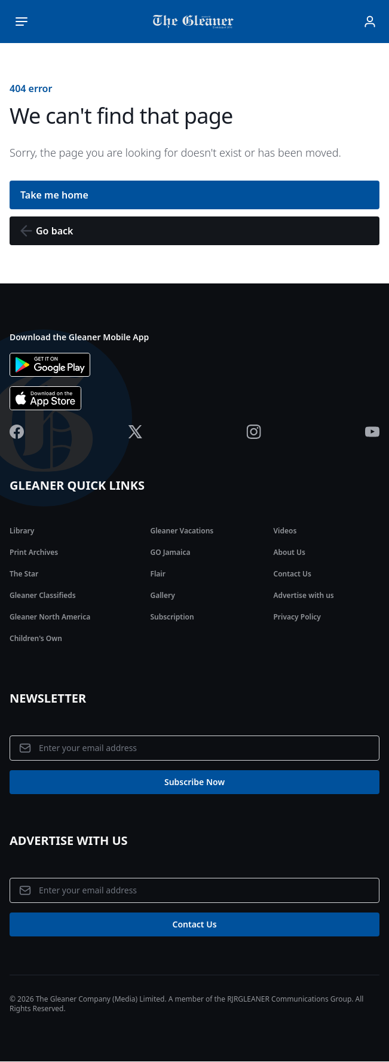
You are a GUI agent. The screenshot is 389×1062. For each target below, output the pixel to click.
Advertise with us (303, 595)
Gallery (162, 595)
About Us (289, 552)
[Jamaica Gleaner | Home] (195, 21)
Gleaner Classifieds (43, 595)
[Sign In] (370, 21)
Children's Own (36, 638)
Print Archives (34, 552)
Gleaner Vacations (181, 531)
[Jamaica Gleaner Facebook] (17, 432)
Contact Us (292, 574)
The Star (24, 574)
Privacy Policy (296, 617)
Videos (284, 531)
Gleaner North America (50, 617)
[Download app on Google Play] (194, 365)
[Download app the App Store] (194, 398)
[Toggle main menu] (21, 21)
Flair (157, 574)
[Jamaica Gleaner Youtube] (372, 432)
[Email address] (194, 748)
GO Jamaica (170, 552)
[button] (194, 230)
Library (22, 531)
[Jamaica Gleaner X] (135, 432)
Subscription (172, 617)
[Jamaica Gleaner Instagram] (253, 432)
